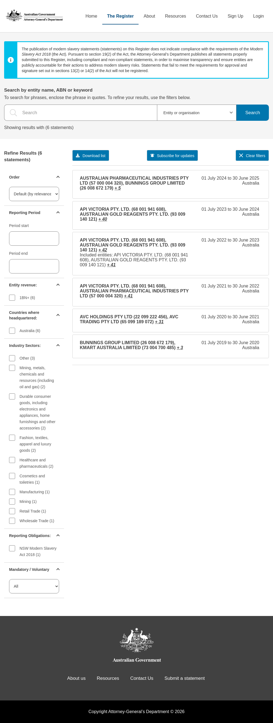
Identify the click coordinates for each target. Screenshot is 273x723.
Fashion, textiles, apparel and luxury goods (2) (35, 444)
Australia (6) (30, 330)
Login (258, 16)
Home (91, 16)
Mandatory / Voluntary (29, 569)
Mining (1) (28, 501)
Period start (19, 225)
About (149, 16)
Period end (18, 253)
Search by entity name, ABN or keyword (48, 90)
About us (76, 678)
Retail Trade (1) (33, 511)
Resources (175, 16)
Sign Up (235, 16)
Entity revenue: (23, 285)
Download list (90, 156)
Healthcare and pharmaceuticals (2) (36, 463)
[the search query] (80, 113)
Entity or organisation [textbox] (181, 113)
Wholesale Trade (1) (37, 521)
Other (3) (27, 358)
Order (14, 177)
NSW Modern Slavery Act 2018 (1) (38, 551)
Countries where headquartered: (24, 315)
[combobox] (196, 113)
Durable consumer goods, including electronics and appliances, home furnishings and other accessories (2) (38, 412)
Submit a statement (184, 678)
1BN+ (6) (27, 297)
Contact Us (207, 16)
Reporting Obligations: (30, 535)
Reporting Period (24, 212)
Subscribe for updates (172, 156)
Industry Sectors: (25, 345)
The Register (120, 16)
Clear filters (252, 156)
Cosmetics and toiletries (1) (32, 479)
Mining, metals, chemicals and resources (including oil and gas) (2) (37, 377)
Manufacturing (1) (35, 492)
